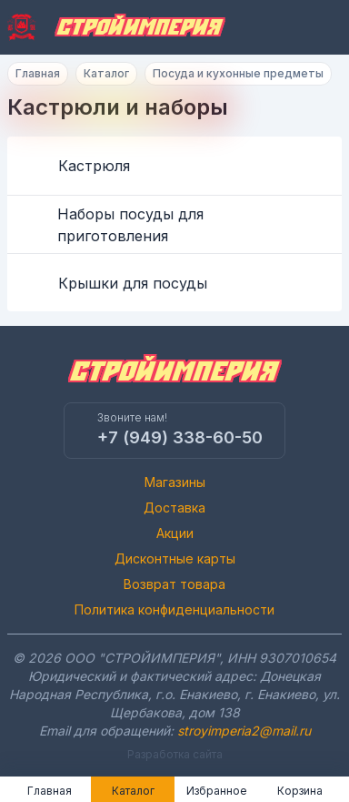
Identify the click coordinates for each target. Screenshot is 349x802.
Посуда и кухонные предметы (238, 73)
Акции (175, 533)
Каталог (106, 73)
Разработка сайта (175, 754)
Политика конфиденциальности (174, 609)
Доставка (174, 507)
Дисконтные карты (175, 558)
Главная (37, 73)
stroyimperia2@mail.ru (244, 730)
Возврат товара (174, 584)
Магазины (175, 482)
